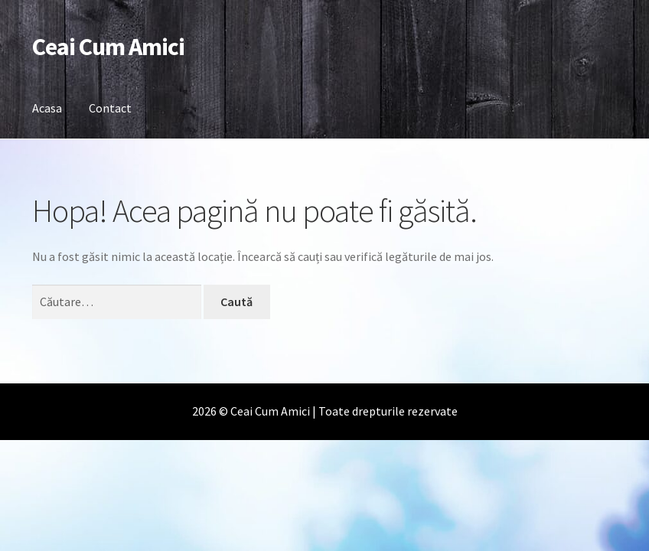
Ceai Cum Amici (108, 46)
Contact (110, 108)
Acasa (47, 108)
